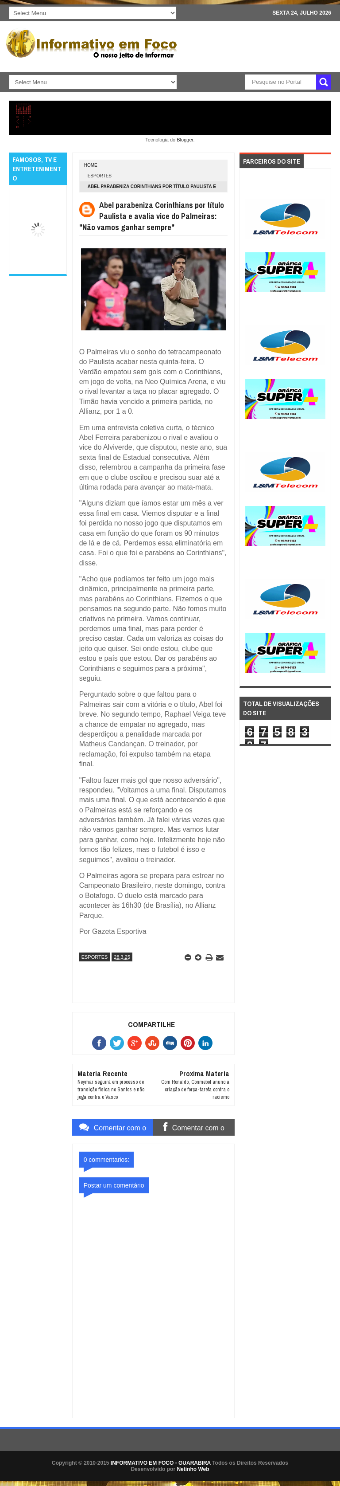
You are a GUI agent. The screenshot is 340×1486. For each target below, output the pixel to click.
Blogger (185, 139)
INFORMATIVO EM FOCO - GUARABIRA (161, 1463)
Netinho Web (193, 1469)
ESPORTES (100, 175)
